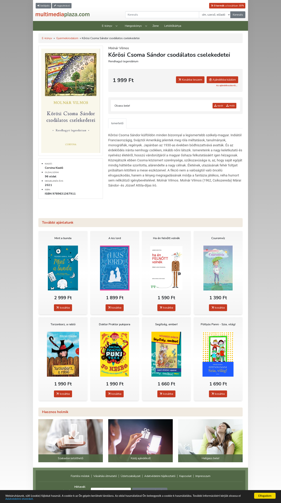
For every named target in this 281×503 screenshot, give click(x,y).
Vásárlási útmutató (105, 476)
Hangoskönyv (133, 26)
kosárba (63, 308)
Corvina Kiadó (54, 168)
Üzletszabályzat (130, 476)
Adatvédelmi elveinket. (19, 499)
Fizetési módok (80, 476)
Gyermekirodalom (67, 38)
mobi (230, 105)
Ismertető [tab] (117, 123)
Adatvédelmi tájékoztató (159, 476)
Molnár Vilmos (118, 48)
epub (218, 105)
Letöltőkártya (172, 26)
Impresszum (202, 476)
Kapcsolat (185, 476)
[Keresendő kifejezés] (162, 14)
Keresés (238, 15)
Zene (156, 26)
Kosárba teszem (190, 80)
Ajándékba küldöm (222, 80)
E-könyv (107, 26)
